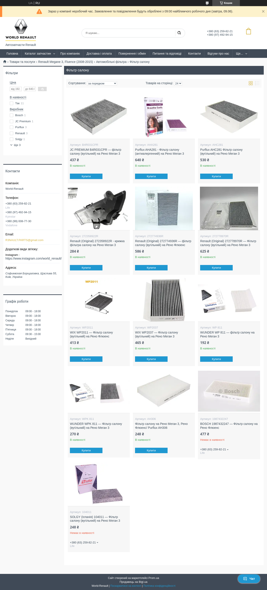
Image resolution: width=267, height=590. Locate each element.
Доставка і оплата (99, 53)
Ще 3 (17, 145)
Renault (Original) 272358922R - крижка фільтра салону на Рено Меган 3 (97, 243)
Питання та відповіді (167, 53)
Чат (249, 579)
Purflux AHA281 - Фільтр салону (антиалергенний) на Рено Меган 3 (159, 151)
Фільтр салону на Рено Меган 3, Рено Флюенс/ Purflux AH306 (161, 425)
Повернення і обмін (132, 53)
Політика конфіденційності (159, 585)
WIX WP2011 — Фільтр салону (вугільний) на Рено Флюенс (91, 334)
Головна (12, 53)
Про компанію (70, 53)
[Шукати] (179, 33)
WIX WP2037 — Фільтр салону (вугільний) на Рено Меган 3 (156, 334)
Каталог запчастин (38, 53)
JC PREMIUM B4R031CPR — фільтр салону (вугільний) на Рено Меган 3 (95, 151)
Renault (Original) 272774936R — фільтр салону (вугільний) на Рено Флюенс (163, 243)
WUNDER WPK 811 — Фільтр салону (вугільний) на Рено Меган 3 (96, 425)
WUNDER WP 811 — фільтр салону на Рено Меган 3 (227, 334)
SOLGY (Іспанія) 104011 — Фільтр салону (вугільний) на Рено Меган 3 (95, 519)
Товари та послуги (22, 62)
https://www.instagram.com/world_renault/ (33, 258)
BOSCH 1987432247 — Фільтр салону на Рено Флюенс (229, 425)
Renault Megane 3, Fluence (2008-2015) (65, 62)
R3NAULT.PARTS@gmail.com (24, 240)
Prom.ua (153, 578)
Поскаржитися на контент (125, 585)
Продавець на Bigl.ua (133, 581)
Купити (86, 176)
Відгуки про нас (218, 53)
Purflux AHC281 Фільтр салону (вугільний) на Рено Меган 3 (221, 151)
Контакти (194, 53)
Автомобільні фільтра (111, 62)
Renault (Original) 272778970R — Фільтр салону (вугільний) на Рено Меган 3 (228, 243)
